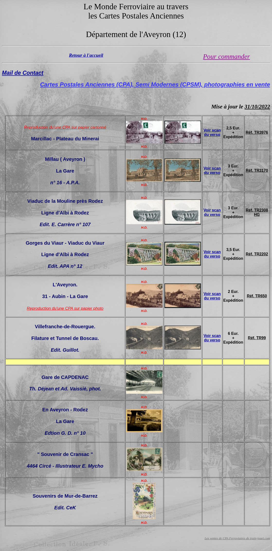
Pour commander (226, 56)
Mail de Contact (22, 73)
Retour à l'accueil (86, 55)
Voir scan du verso (212, 132)
